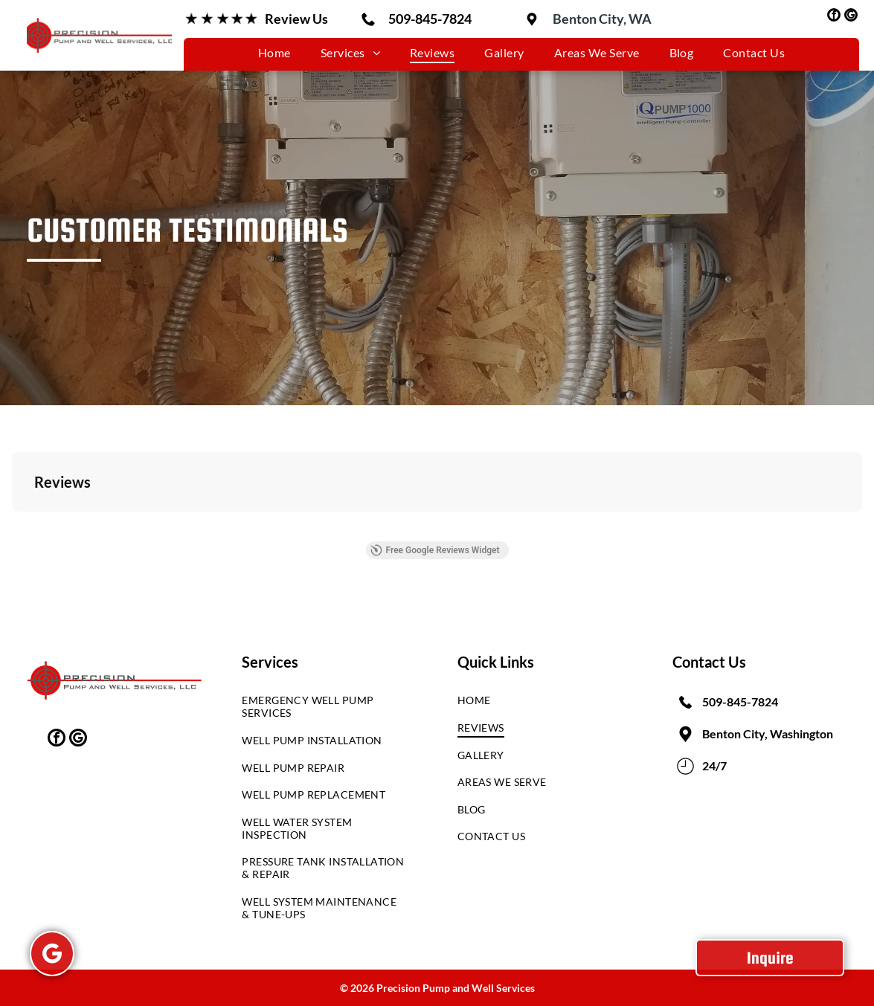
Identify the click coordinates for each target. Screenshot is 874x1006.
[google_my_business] (851, 16)
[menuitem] (274, 52)
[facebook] (834, 16)
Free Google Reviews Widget (434, 550)
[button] (12, 526)
